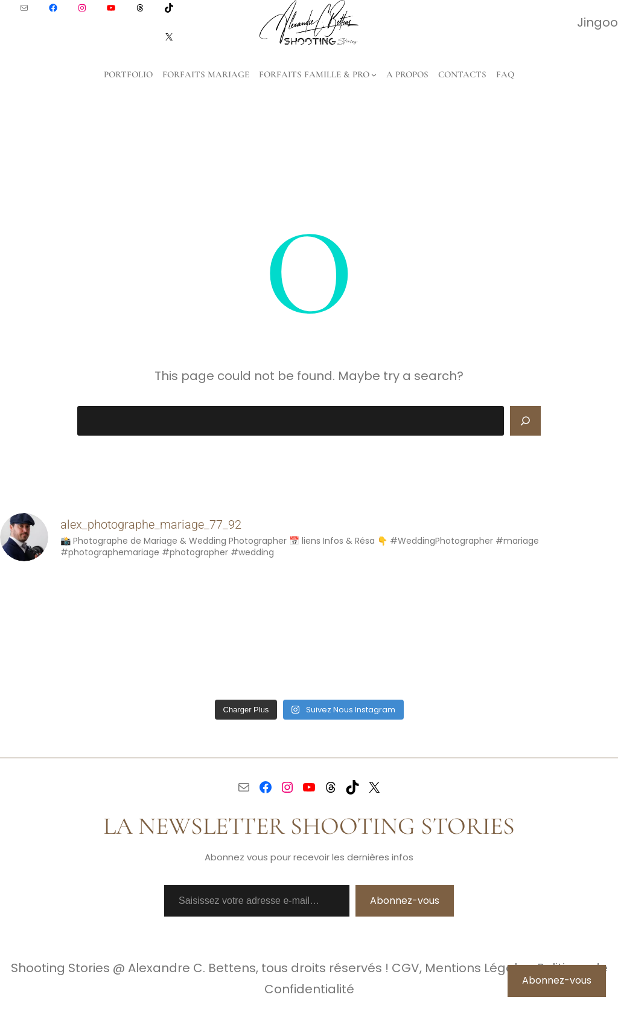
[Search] (525, 421)
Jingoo (597, 22)
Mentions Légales (478, 967)
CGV (405, 967)
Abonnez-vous (404, 900)
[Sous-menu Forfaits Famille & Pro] (374, 74)
